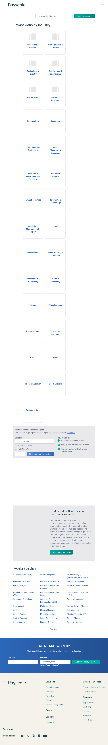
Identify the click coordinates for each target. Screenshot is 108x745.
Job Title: (12, 657)
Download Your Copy (61, 552)
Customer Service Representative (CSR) (49, 600)
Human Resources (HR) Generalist (49, 593)
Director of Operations (22, 599)
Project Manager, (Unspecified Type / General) (79, 576)
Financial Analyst (47, 622)
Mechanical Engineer (75, 581)
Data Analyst (18, 606)
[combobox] (54, 16)
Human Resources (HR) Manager (49, 586)
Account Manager (74, 618)
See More (54, 629)
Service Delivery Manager (77, 606)
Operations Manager (21, 581)
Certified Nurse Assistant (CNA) (23, 593)
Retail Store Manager (22, 622)
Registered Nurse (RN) (22, 574)
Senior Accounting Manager (51, 618)
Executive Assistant (75, 599)
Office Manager (19, 585)
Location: (19, 438)
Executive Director (74, 622)
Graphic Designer (20, 614)
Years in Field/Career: (24, 449)
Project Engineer (20, 618)
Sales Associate (74, 610)
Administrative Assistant (50, 581)
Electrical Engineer (47, 610)
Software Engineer (47, 574)
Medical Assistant (47, 614)
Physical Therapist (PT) (76, 614)
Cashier (16, 610)
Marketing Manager (48, 606)
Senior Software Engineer (77, 585)
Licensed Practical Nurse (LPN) (77, 593)
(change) (29, 445)
